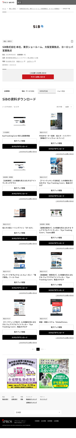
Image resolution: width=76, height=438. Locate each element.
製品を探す (5, 399)
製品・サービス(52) (28, 91)
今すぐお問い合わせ (38, 77)
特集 (22, 399)
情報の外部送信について (19, 422)
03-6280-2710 (10, 61)
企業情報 (7, 91)
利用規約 (37, 421)
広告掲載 (56, 421)
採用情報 (50, 421)
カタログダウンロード (20, 146)
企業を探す (14, 399)
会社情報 (43, 421)
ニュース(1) (61, 91)
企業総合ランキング (31, 402)
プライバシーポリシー (20, 421)
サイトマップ (43, 399)
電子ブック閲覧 (19, 141)
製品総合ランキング (31, 399)
